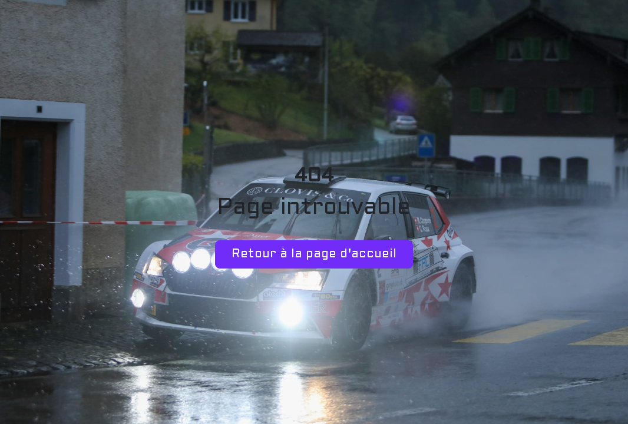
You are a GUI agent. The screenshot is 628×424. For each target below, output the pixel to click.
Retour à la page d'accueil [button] (314, 254)
